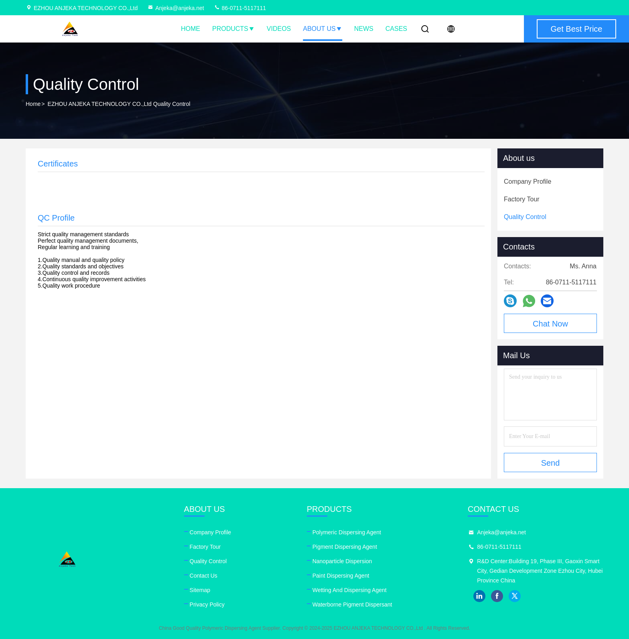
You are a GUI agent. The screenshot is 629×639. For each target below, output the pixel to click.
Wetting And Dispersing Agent (349, 590)
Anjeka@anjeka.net (175, 8)
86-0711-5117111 (240, 8)
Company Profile (210, 532)
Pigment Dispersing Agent (344, 547)
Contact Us (203, 575)
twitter (515, 596)
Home (190, 28)
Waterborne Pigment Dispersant (352, 604)
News (363, 28)
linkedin (479, 596)
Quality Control (208, 561)
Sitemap (200, 590)
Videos (279, 28)
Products (233, 28)
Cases (396, 28)
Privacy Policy (207, 604)
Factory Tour (205, 547)
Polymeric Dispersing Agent (346, 532)
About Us (322, 28)
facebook (497, 596)
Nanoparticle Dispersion (342, 561)
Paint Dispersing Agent (340, 575)
